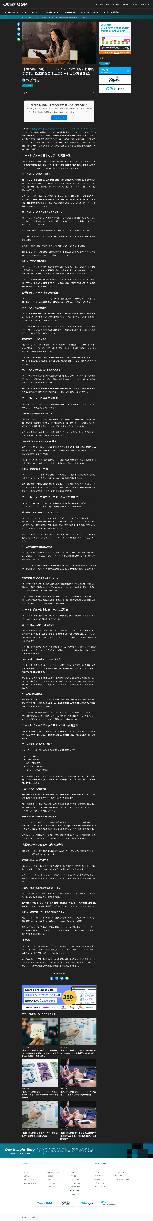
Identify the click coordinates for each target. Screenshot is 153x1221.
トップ (23, 17)
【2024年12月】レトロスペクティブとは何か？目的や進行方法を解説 (40, 1134)
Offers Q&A (50, 1179)
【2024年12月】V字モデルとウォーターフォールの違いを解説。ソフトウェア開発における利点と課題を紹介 (40, 1053)
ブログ (134, 4)
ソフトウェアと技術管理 (110, 12)
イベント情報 (51, 1183)
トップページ (27, 1172)
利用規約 (26, 1176)
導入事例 (116, 4)
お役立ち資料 (75, 1179)
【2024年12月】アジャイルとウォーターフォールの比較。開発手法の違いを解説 (78, 1052)
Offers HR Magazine (121, 1176)
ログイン (73, 1172)
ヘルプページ (51, 1187)
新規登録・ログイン (53, 1172)
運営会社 (24, 1217)
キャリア (25, 12)
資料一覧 (126, 4)
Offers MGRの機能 (102, 4)
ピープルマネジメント (69, 12)
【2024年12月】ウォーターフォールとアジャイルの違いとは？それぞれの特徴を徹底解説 (40, 1094)
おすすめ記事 (27, 85)
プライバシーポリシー (30, 1179)
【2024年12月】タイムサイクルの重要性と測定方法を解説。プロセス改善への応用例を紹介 (78, 1135)
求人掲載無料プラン (77, 1187)
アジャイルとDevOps (10, 12)
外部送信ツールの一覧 (30, 1183)
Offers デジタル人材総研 (122, 1179)
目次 (25, 92)
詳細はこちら (59, 117)
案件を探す (50, 1176)
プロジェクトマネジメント (89, 12)
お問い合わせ (145, 4)
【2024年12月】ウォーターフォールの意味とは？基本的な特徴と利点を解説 (78, 1093)
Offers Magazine (120, 1172)
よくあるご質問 (75, 1183)
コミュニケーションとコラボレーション (44, 12)
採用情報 (33, 1217)
